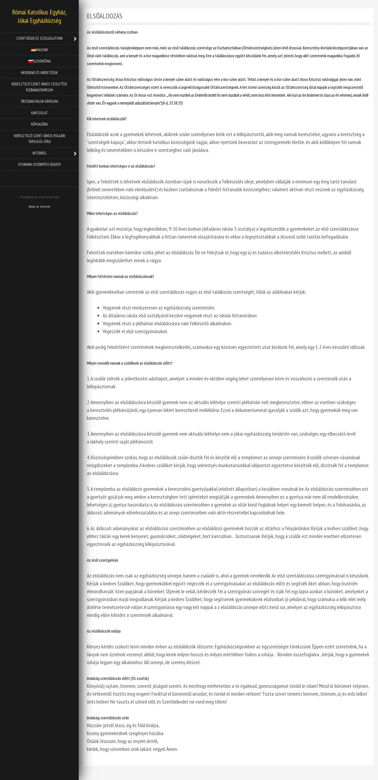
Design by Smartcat (39, 206)
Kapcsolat (39, 112)
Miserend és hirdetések (39, 72)
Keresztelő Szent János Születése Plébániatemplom (39, 86)
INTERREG (39, 153)
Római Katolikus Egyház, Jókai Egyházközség (39, 16)
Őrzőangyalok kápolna (39, 101)
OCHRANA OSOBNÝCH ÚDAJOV (39, 164)
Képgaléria (39, 124)
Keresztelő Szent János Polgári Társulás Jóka (39, 138)
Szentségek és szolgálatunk (39, 38)
